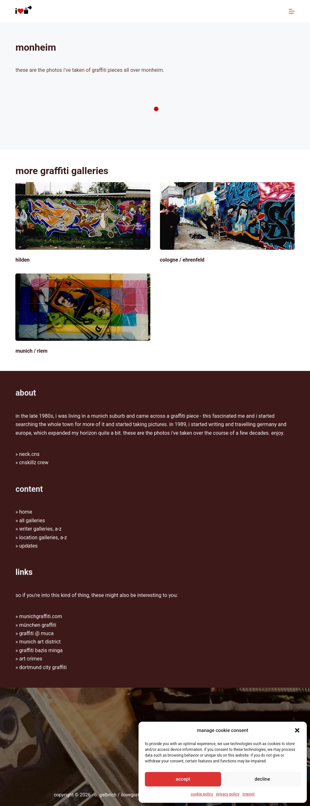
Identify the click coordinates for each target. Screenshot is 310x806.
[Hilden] (82, 216)
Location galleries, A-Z (43, 537)
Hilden (22, 260)
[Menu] (292, 11)
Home (25, 512)
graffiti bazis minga (41, 650)
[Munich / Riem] (82, 307)
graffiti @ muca (36, 633)
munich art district (40, 642)
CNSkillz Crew (33, 462)
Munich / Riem (31, 351)
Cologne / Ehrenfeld (182, 260)
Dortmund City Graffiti (43, 667)
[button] (297, 730)
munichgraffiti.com (40, 616)
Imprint (248, 794)
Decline (262, 779)
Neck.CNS (29, 454)
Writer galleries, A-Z (40, 529)
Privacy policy (227, 794)
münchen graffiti (37, 625)
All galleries (32, 520)
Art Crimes (30, 659)
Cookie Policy (202, 794)
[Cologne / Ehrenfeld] (227, 216)
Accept (183, 779)
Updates (28, 546)
